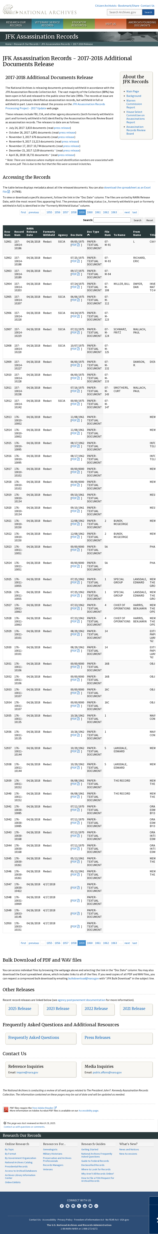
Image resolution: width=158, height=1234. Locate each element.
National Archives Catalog (18, 1162)
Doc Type (93, 233)
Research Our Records (16, 23)
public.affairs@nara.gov (107, 1072)
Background (133, 96)
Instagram (73, 1206)
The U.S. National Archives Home (39, 9)
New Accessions (128, 1153)
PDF (73, 245)
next (127, 212)
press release (62, 128)
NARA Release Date (32, 232)
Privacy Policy (65, 1219)
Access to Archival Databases (21, 1170)
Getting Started (89, 1149)
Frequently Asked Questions (33, 1037)
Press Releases (97, 1037)
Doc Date (76, 235)
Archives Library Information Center (20, 1176)
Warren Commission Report (134, 104)
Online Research (17, 1144)
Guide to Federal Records (95, 1160)
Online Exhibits (13, 1182)
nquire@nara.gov (27, 1072)
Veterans (48, 1169)
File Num (108, 233)
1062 (106, 212)
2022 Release (96, 1008)
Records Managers (53, 1165)
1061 (98, 212)
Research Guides (93, 1144)
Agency (63, 235)
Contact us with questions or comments (24, 1126)
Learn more (126, 1227)
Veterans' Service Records (47, 23)
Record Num (19, 233)
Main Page (132, 91)
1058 (73, 212)
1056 (57, 212)
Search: (88, 220)
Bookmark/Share (128, 5)
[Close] (154, 1200)
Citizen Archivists (106, 5)
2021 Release (134, 1008)
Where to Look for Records (96, 1169)
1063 (114, 212)
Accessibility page (88, 1110)
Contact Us (147, 5)
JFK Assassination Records (55, 44)
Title (153, 235)
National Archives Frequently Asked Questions (96, 1155)
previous (34, 212)
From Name (137, 233)
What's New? (128, 1144)
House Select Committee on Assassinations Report (135, 117)
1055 (49, 212)
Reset (150, 220)
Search (148, 12)
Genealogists (50, 1149)
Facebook (62, 1206)
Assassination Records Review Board (135, 130)
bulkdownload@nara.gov (83, 978)
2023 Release (58, 1008)
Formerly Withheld (49, 233)
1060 (90, 212)
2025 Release (19, 1008)
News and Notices (129, 1149)
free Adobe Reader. (44, 1107)
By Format (10, 1153)
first (23, 212)
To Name (119, 235)
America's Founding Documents (142, 23)
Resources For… (54, 1144)
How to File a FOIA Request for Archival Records (97, 1179)
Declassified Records (92, 1165)
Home (8, 44)
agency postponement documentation (81, 1000)
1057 (65, 212)
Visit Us (111, 24)
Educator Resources (79, 23)
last (134, 212)
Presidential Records (16, 1166)
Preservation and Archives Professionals (57, 1159)
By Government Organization (20, 1158)
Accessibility (49, 1219)
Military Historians (52, 1153)
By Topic (9, 1149)
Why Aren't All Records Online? (97, 1173)
